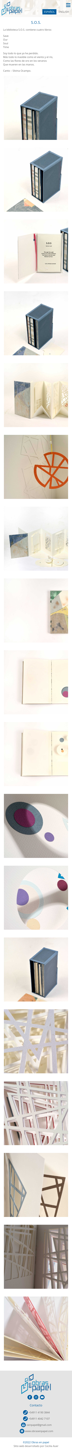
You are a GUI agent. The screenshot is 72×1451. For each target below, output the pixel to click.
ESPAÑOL (49, 12)
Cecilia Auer (51, 1446)
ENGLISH (64, 12)
